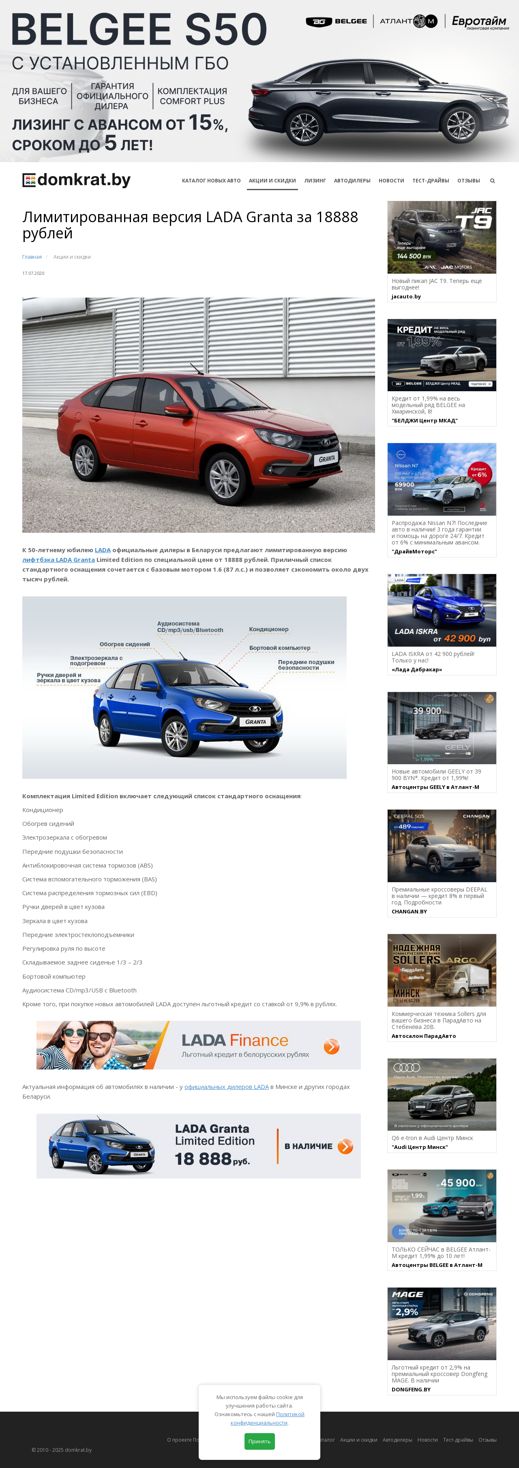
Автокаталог (320, 1439)
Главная (32, 256)
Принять (260, 1441)
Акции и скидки (358, 1439)
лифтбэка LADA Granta (58, 559)
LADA (103, 550)
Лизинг (315, 180)
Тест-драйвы (430, 180)
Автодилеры (352, 180)
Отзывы (468, 180)
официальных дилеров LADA (226, 1086)
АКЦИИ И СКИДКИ (272, 180)
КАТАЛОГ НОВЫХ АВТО (211, 180)
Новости (391, 180)
